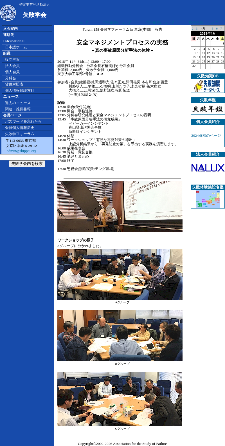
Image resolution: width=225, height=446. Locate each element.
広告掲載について (73, 23)
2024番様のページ (206, 135)
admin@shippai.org (21, 151)
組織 (6, 53)
